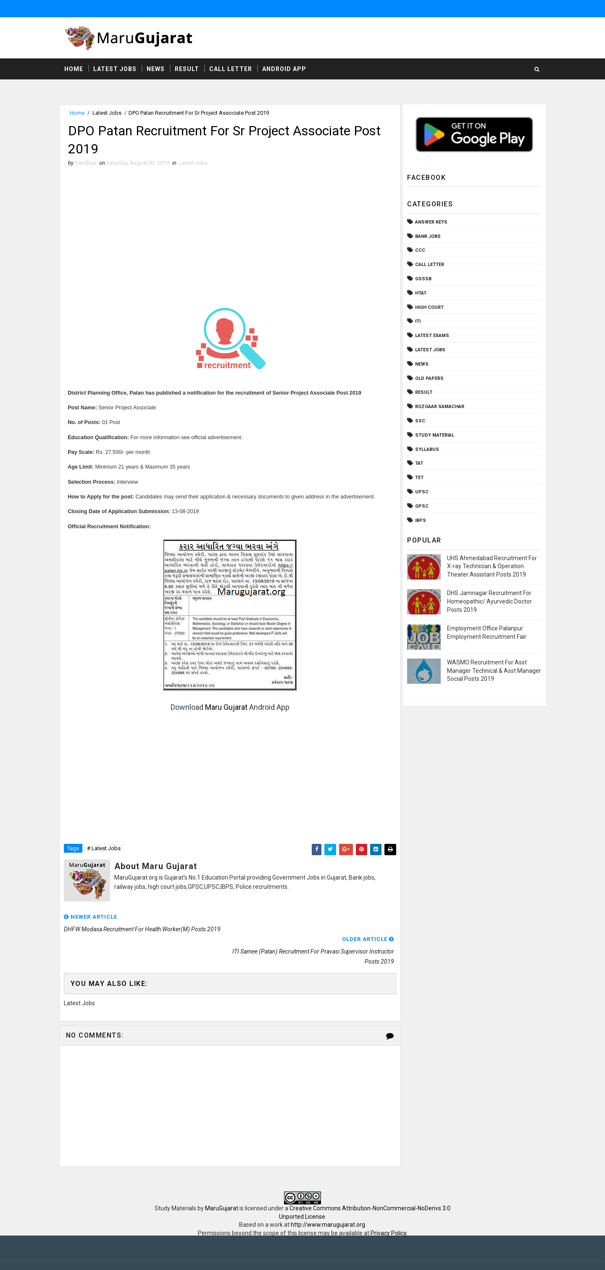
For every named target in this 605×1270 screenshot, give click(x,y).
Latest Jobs (116, 69)
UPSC (420, 492)
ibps (418, 520)
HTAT (419, 293)
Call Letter (232, 69)
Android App (286, 69)
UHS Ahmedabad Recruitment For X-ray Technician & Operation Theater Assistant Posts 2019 (490, 566)
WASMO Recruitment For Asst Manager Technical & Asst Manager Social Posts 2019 (492, 670)
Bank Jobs (426, 237)
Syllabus (425, 449)
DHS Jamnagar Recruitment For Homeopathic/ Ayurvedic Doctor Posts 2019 (487, 601)
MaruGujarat (221, 1187)
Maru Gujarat (225, 708)
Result (188, 69)
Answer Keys (429, 222)
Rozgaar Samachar (438, 407)
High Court (427, 307)
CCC (418, 250)
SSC (418, 421)
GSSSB (421, 279)
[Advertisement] (229, 235)
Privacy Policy (388, 1212)
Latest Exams (430, 336)
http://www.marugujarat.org (328, 1203)
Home (75, 69)
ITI (416, 321)
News (157, 69)
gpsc (420, 506)
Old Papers (427, 378)
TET (417, 478)
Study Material (432, 435)
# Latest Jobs (105, 849)
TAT (417, 463)
